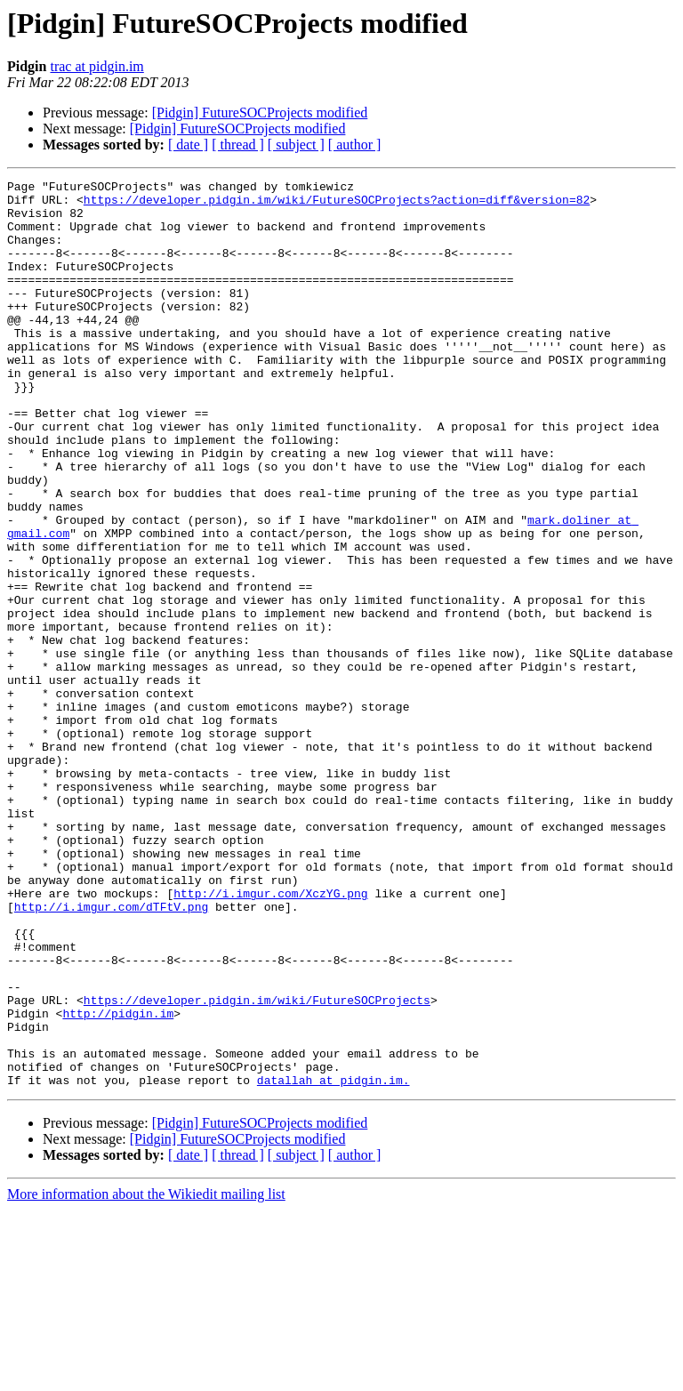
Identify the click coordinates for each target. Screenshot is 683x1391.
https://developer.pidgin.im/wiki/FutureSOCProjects (257, 1165)
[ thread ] (238, 144)
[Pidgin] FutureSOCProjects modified (260, 112)
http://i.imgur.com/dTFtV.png (111, 1053)
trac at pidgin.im (96, 66)
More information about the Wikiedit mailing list (146, 1375)
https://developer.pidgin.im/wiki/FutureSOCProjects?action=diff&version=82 (337, 205)
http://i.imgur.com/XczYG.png (270, 1037)
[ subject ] (296, 144)
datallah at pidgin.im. (333, 1261)
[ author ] (355, 144)
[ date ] (188, 144)
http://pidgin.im (117, 1181)
